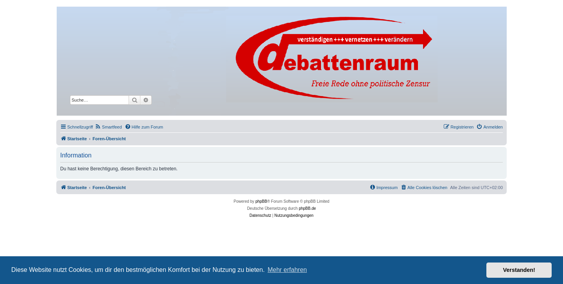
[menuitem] (108, 127)
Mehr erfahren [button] (287, 269)
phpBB (261, 201)
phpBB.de (307, 208)
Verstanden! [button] (519, 270)
